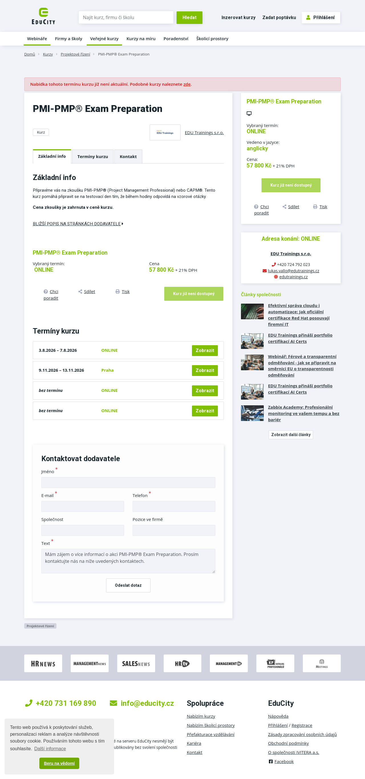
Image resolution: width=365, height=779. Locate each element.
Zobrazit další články (291, 434)
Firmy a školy (68, 38)
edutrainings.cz (293, 276)
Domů (29, 54)
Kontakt (128, 156)
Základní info (52, 156)
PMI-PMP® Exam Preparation (123, 54)
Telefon (142, 495)
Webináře (37, 38)
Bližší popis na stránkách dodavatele (78, 223)
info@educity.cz (142, 703)
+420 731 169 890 (60, 703)
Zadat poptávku (279, 17)
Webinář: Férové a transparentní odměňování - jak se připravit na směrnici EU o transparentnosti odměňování (302, 365)
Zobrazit (205, 350)
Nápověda (278, 716)
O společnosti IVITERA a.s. (293, 752)
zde (186, 84)
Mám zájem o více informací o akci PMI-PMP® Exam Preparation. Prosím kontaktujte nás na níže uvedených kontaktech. (128, 561)
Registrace (302, 725)
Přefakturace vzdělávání (210, 734)
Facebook (281, 761)
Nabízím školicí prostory (211, 725)
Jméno (49, 471)
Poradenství (176, 38)
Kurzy (48, 54)
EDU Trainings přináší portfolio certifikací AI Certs (300, 338)
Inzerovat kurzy (239, 17)
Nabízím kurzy (201, 716)
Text (47, 543)
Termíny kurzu (93, 156)
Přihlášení (320, 17)
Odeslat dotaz (128, 585)
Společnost (52, 519)
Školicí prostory (212, 38)
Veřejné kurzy (104, 38)
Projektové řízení (75, 54)
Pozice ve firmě (148, 519)
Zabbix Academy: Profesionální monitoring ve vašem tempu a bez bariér (303, 413)
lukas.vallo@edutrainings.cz (293, 270)
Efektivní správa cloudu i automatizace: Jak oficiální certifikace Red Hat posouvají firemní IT (299, 314)
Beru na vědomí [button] (59, 763)
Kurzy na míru (141, 38)
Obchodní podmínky (288, 743)
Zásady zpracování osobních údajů (302, 734)
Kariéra (194, 743)
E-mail (49, 495)
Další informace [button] (50, 748)
